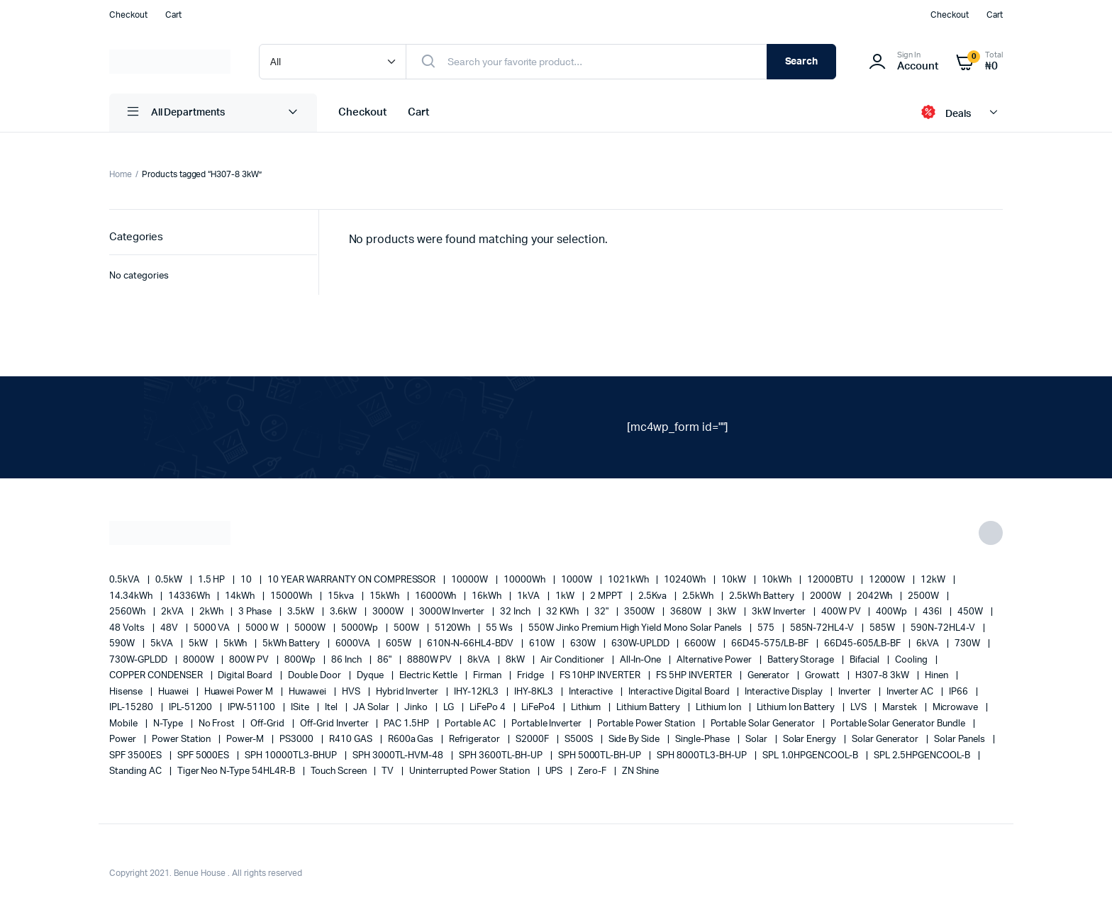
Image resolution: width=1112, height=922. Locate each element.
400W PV (842, 612)
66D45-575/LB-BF (771, 643)
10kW (734, 580)
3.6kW (344, 612)
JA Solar (372, 707)
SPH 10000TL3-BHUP (291, 755)
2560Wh (128, 612)
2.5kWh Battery (762, 596)
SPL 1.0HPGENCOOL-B (811, 755)
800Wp (301, 660)
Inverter (855, 692)
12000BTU (831, 580)
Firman (488, 675)
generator (769, 675)
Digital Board (246, 675)
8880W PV (431, 660)
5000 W (263, 628)
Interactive (592, 692)
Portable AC (471, 724)
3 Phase (256, 612)
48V (170, 628)
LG (449, 707)
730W (968, 643)
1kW (566, 596)
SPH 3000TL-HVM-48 (398, 755)
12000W (888, 580)
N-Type (169, 724)
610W (543, 643)
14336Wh (190, 596)
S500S (580, 739)
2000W (826, 596)
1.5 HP (213, 580)
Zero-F (593, 771)
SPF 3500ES (136, 755)
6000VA (353, 643)
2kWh (212, 612)
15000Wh (292, 596)
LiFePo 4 (488, 707)
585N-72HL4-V (823, 628)
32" (602, 612)
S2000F (533, 739)
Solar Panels (961, 739)
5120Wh (454, 628)
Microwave (957, 707)
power (123, 739)
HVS (352, 692)
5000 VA (213, 628)
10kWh (778, 580)
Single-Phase (703, 739)
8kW (516, 660)
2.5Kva (653, 596)
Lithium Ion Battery (797, 707)
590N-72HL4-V (944, 628)
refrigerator (475, 739)
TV (389, 771)
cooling (912, 660)
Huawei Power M (240, 692)
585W (883, 628)
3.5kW (301, 612)
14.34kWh (132, 596)
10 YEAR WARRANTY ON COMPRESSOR (352, 580)
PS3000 (297, 739)
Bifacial (866, 660)
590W (123, 643)
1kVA (529, 596)
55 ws (500, 628)
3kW (727, 612)
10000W (470, 580)
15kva (342, 596)
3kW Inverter (780, 612)
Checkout (128, 15)
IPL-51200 (192, 707)
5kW (199, 643)
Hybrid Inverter (408, 692)
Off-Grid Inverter (335, 724)
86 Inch (347, 660)
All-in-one (642, 660)
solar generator (886, 739)
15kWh (385, 596)
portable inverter (547, 724)
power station (182, 739)
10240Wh (686, 580)
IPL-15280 (132, 707)
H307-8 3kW (883, 675)
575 (767, 628)
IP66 (959, 692)
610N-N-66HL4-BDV (471, 643)
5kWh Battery (292, 643)
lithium (587, 707)
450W (971, 612)
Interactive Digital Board (679, 692)
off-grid (268, 724)
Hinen (937, 675)
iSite (301, 707)
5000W (311, 628)
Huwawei (308, 692)
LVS (859, 707)
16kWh (488, 596)
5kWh (236, 643)
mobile (124, 724)
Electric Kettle (429, 675)
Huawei (174, 692)
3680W (687, 612)
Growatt (823, 675)
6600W (701, 643)
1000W (577, 580)
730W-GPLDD (139, 660)
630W (584, 643)
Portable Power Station (646, 724)
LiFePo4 (539, 707)
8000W (199, 660)
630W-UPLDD (641, 643)
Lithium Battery (649, 707)
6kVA (928, 643)
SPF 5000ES (204, 755)
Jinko (417, 707)
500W (407, 628)
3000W (389, 612)
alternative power (715, 660)
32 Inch (516, 612)
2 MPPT (607, 596)
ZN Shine (640, 771)
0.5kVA (125, 580)
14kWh (241, 596)
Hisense (127, 692)
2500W (924, 596)
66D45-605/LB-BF (863, 643)
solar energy (811, 739)
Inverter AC (911, 692)
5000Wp (360, 628)
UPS (555, 771)
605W (399, 643)
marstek (900, 707)
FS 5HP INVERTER (695, 675)
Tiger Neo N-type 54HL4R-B (237, 771)
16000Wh (437, 596)
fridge (531, 675)
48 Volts (128, 628)
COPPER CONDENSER (157, 675)
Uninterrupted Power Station (470, 771)
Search (801, 62)
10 (247, 580)
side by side (635, 739)
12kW (934, 580)
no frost (218, 724)
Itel (332, 707)
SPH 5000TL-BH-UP (601, 755)
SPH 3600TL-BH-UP (502, 755)
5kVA (162, 643)
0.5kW (169, 580)
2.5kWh (699, 596)
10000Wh (525, 580)
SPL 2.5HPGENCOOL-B (923, 755)
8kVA (479, 660)
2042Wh (876, 596)
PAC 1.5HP (407, 724)
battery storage (802, 660)
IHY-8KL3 (534, 692)
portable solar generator (764, 724)
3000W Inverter (453, 612)
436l (933, 612)
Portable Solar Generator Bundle (898, 724)
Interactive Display (784, 692)
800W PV (250, 660)
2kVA (173, 612)
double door (315, 675)
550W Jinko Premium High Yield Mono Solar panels (636, 628)
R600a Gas (412, 739)
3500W (640, 612)
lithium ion (719, 707)
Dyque (371, 675)
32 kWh (563, 612)
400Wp (892, 612)
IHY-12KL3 (477, 692)
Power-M (246, 739)
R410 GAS (351, 739)
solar (757, 739)
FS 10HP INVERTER (601, 675)
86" (385, 660)
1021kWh (629, 580)
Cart (173, 15)
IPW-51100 (252, 707)
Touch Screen (340, 771)
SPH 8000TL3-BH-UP (702, 755)
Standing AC (136, 771)
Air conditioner (573, 660)
